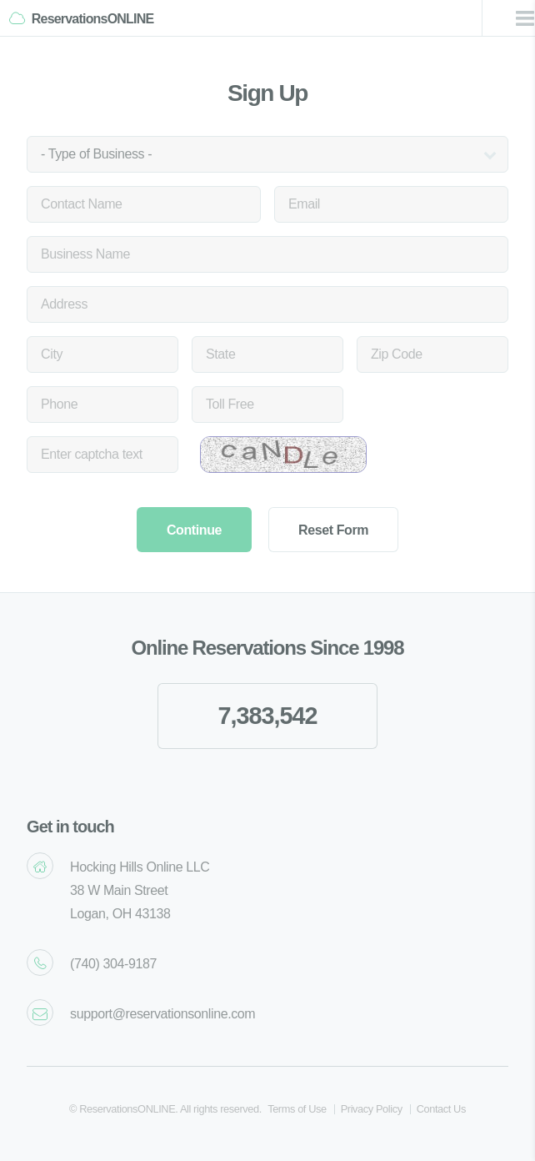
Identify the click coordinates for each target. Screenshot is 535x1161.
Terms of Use (297, 1109)
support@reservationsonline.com (162, 1014)
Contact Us (441, 1109)
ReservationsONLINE (93, 19)
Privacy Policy (371, 1109)
